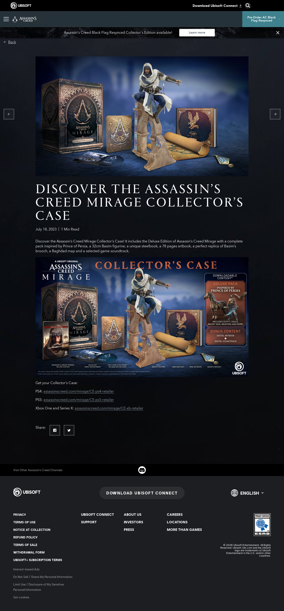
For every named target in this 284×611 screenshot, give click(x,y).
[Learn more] (197, 32)
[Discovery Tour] (167, 19)
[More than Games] (134, 19)
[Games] (62, 19)
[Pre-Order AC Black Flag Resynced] (263, 19)
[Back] (10, 42)
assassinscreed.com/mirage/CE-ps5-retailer (78, 400)
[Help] (192, 19)
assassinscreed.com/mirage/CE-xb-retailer (109, 408)
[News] (81, 19)
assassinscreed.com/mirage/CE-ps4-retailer (78, 391)
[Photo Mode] (103, 19)
